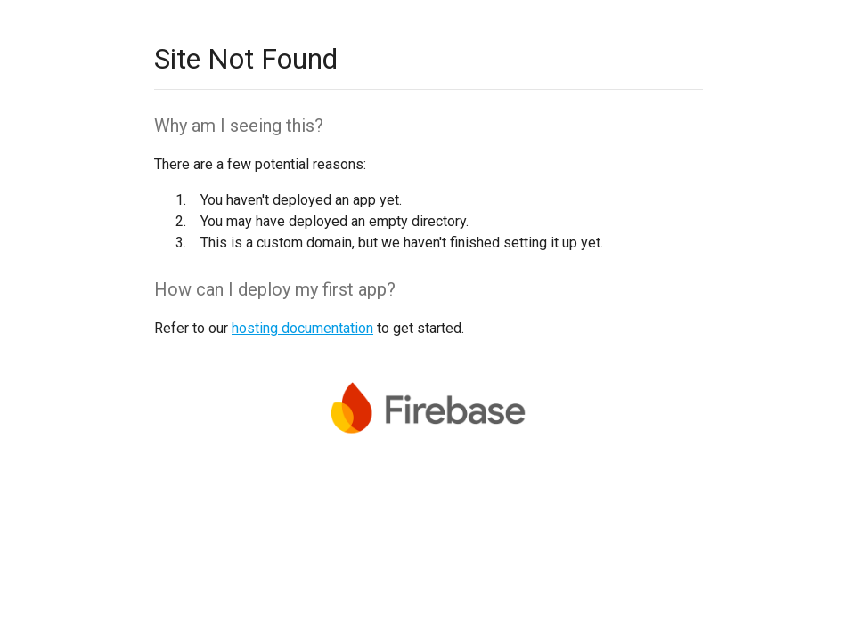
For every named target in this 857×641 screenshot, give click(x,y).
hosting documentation (302, 328)
